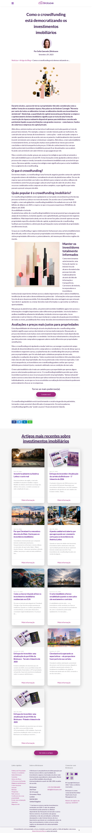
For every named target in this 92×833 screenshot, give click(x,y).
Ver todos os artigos (46, 753)
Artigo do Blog (25, 60)
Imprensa (14, 802)
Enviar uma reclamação (19, 800)
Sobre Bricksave (17, 775)
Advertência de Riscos (39, 831)
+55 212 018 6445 (53, 787)
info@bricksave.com (54, 789)
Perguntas (15, 792)
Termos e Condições (18, 773)
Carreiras (14, 777)
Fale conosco (16, 794)
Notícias (15, 60)
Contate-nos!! (46, 394)
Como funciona (16, 785)
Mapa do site (16, 804)
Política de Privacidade (19, 770)
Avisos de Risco (16, 779)
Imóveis (14, 787)
